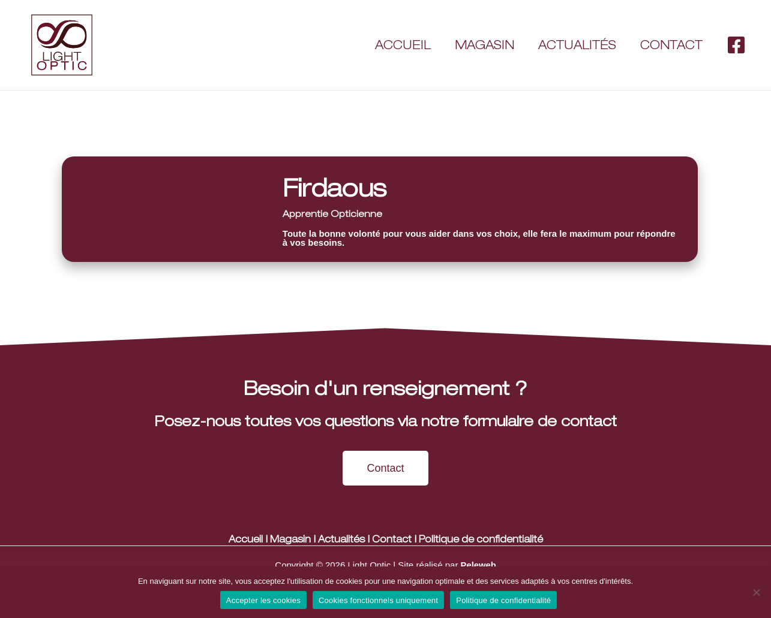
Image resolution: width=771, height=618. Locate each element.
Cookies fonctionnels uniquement (378, 600)
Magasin (484, 45)
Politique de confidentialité (481, 539)
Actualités (577, 45)
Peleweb (478, 565)
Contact (671, 45)
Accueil (403, 45)
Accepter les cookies (263, 600)
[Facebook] (736, 45)
